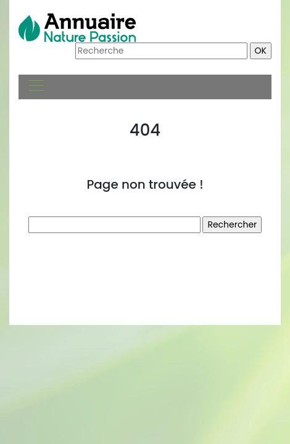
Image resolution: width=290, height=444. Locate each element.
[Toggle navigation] (36, 87)
